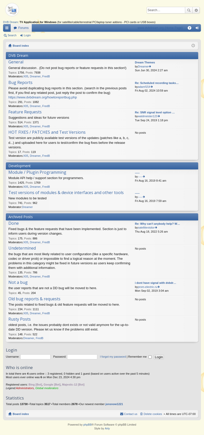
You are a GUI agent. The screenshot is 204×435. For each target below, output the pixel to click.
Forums (23, 28)
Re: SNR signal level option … (155, 112)
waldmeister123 (148, 116)
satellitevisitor (146, 227)
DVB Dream (10, 22)
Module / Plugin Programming (37, 172)
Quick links (8, 29)
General (15, 62)
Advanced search (196, 10)
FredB (46, 76)
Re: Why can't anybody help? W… (157, 223)
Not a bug (18, 282)
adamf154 (144, 86)
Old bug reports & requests (34, 299)
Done (13, 223)
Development (19, 165)
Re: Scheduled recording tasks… (157, 82)
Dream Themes (145, 62)
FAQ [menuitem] (191, 29)
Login (27, 35)
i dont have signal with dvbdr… (155, 282)
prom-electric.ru (147, 286)
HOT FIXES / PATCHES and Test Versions (47, 132)
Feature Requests (25, 112)
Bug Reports (20, 82)
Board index (21, 45)
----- (137, 172)
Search (189, 10)
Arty (107, 428)
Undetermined (22, 248)
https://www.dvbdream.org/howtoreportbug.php (42, 97)
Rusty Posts (19, 319)
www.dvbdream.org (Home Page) (160, 28)
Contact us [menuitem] (130, 413)
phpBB (87, 424)
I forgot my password (113, 356)
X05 (25, 76)
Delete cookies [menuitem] (153, 413)
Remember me (140, 356)
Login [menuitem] (198, 29)
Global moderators (46, 388)
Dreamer (35, 76)
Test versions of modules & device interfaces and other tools (66, 192)
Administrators (25, 388)
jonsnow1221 (114, 404)
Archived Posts (20, 216)
